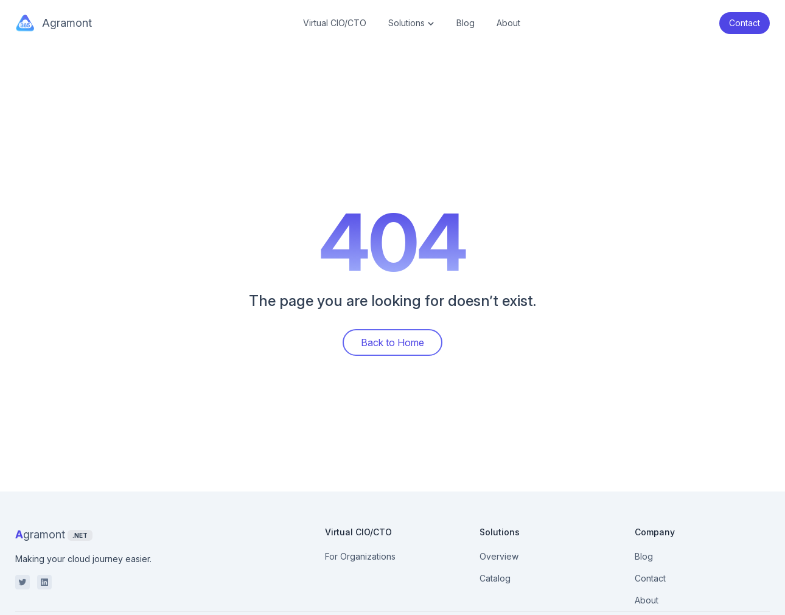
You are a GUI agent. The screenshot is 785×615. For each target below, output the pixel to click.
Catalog (495, 578)
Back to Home (392, 342)
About (508, 23)
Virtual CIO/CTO (334, 23)
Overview (499, 556)
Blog (465, 23)
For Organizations (360, 556)
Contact (650, 578)
